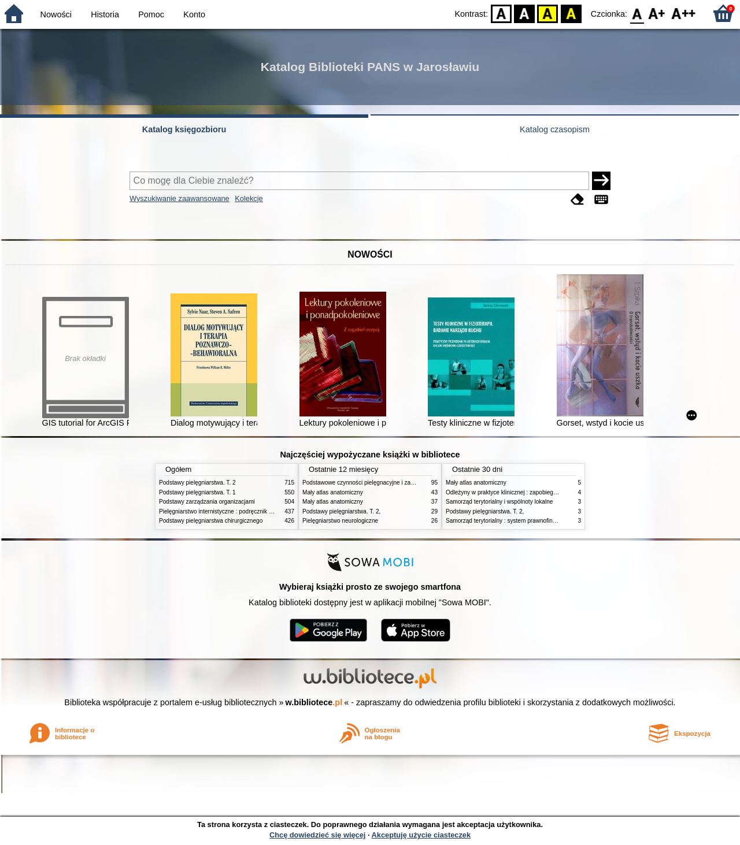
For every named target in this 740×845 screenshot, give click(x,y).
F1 (657, 13)
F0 (636, 13)
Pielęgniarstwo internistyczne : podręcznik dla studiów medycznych (245, 511)
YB (548, 13)
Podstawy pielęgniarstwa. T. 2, (341, 511)
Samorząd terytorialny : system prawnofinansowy (509, 521)
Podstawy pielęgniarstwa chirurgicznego (210, 521)
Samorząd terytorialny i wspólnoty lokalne (499, 501)
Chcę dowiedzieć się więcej (317, 835)
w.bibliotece (314, 702)
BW (524, 13)
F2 (683, 13)
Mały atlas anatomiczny (332, 492)
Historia (105, 14)
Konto (194, 14)
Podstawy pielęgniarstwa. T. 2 (197, 482)
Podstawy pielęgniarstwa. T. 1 (197, 492)
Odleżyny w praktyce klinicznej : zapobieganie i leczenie (518, 492)
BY (571, 13)
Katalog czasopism (555, 129)
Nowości (56, 14)
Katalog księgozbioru (184, 129)
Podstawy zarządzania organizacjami (207, 501)
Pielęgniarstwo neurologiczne (340, 521)
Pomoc (151, 14)
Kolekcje (248, 198)
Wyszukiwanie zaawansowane (180, 198)
